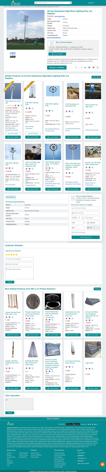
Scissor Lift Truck (32, 430)
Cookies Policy (35, 452)
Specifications (10, 196)
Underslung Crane (27, 437)
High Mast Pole (29, 6)
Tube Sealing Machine (80, 427)
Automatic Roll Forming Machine (83, 439)
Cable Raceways (42, 440)
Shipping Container (16, 433)
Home (5, 6)
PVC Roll (65, 439)
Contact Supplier (58, 53)
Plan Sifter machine (23, 440)
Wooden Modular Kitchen (58, 442)
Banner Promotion (59, 458)
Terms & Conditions (36, 454)
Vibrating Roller (69, 427)
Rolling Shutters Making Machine (74, 442)
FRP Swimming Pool (71, 444)
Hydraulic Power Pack (73, 433)
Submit (10, 281)
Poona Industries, (10, 184)
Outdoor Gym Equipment (37, 446)
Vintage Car (68, 446)
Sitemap (9, 454)
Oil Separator (47, 435)
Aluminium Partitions (17, 428)
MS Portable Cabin (16, 432)
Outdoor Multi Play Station (47, 427)
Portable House (64, 430)
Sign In (91, 2)
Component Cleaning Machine (35, 435)
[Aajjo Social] (88, 423)
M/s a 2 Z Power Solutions (64, 41)
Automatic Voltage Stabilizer (14, 437)
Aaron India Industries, (92, 129)
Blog (8, 458)
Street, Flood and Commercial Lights (16, 6)
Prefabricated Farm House (76, 430)
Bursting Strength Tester (77, 437)
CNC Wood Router (84, 433)
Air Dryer (48, 442)
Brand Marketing (58, 460)
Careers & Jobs (23, 454)
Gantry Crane (36, 437)
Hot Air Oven (43, 433)
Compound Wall (27, 428)
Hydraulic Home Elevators (87, 428)
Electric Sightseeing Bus (51, 446)
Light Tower (89, 362)
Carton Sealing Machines (64, 428)
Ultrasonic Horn (33, 440)
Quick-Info (10, 460)
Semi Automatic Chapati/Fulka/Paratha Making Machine (38, 444)
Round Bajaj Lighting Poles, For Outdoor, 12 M (52, 163)
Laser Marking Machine (25, 427)
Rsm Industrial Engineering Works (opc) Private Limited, (52, 183)
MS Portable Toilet (88, 430)
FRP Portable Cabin (27, 432)
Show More (96, 76)
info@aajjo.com (82, 457)
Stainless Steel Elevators (44, 430)
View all (97, 288)
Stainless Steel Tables (38, 428)
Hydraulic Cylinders (61, 433)
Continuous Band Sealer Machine (88, 440)
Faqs (8, 464)
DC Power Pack (51, 433)
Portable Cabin (36, 427)
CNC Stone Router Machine (19, 435)
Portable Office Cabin (57, 432)
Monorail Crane (52, 437)
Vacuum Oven (35, 433)
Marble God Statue (57, 439)
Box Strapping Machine (51, 428)
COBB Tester (66, 437)
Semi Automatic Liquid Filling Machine (35, 442)
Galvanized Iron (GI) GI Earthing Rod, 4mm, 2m (72, 313)
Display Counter (76, 428)
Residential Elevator (12, 430)
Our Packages (58, 456)
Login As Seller (58, 466)
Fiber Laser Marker (34, 439)
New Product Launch (60, 462)
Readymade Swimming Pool (23, 446)
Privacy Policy (35, 456)
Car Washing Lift (88, 442)
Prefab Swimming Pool (59, 444)
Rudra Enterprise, (30, 184)
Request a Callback (56, 67)
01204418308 (81, 452)
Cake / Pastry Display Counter (20, 439)
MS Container (36, 432)
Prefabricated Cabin (46, 432)
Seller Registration (59, 452)
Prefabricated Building (70, 432)
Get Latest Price (60, 15)
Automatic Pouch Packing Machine (16, 442)
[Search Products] (35, 2)
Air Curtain (71, 439)
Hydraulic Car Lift (22, 430)
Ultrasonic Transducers (73, 440)
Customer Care (11, 456)
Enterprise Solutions (59, 464)
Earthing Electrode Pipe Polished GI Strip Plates (31, 362)
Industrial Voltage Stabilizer (73, 435)
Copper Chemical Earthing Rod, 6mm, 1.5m (12, 362)
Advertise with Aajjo (59, 454)
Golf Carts (61, 446)
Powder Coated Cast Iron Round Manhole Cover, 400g (32, 313)
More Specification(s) (54, 37)
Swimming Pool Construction (85, 444)
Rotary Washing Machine (58, 435)
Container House (26, 433)
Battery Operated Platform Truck (80, 446)
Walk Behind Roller (60, 427)
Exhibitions (10, 462)
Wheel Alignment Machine (16, 444)
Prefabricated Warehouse (83, 432)
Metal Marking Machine (45, 439)
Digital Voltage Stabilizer (87, 435)
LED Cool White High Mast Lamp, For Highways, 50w (32, 163)
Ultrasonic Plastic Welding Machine (57, 440)
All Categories (23, 456)
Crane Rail (59, 437)
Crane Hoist (43, 437)
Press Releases (23, 452)
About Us (9, 452)
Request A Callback (53, 418)
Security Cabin (55, 430)
